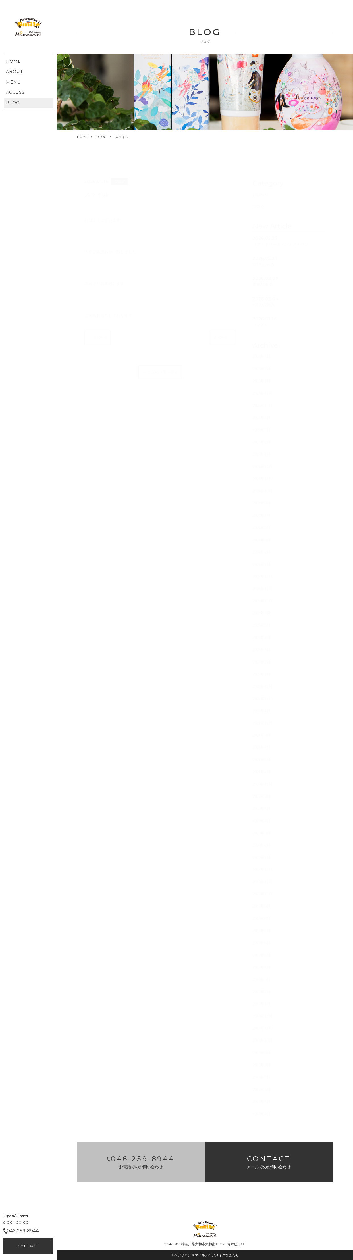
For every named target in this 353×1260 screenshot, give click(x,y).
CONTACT (27, 1246)
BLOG (102, 137)
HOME (82, 137)
